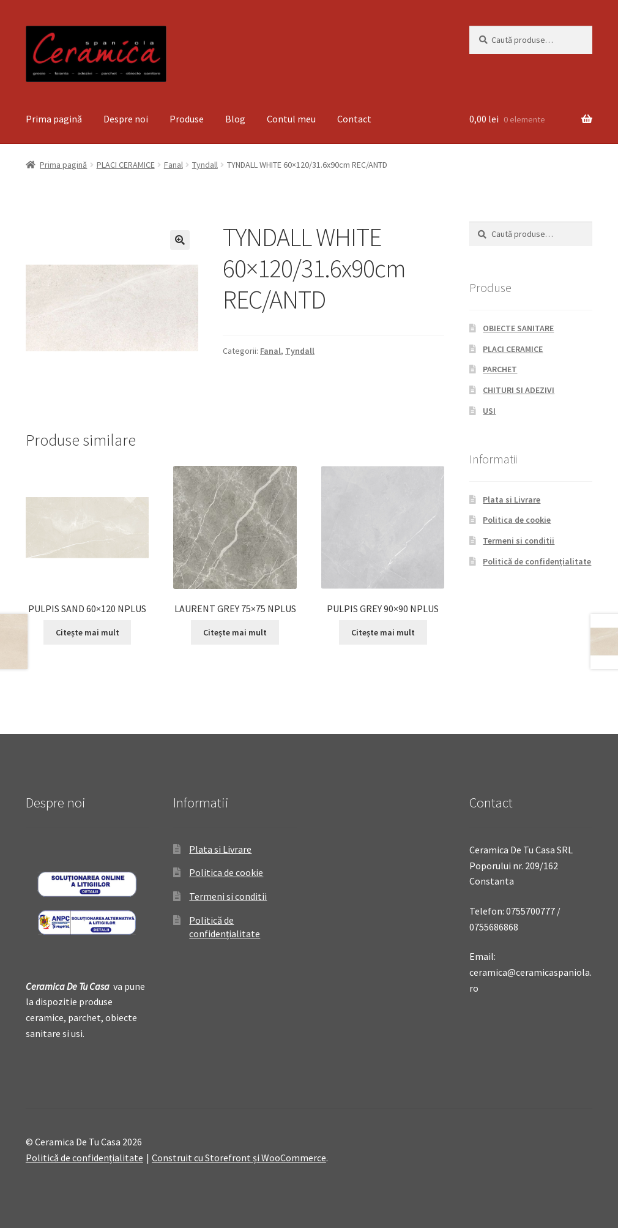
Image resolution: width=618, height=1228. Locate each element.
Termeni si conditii (518, 540)
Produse (186, 119)
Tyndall (205, 164)
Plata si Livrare (511, 499)
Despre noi (125, 119)
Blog (235, 119)
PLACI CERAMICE (126, 164)
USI (489, 410)
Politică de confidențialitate (537, 561)
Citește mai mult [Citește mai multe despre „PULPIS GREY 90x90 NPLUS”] (383, 632)
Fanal (173, 164)
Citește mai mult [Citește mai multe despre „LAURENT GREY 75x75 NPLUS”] (235, 632)
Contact (354, 119)
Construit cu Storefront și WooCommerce (239, 1157)
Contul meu (291, 119)
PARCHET (500, 369)
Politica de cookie (517, 519)
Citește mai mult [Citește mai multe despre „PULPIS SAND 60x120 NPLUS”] (87, 632)
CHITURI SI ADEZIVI (518, 389)
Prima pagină (54, 119)
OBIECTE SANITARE (518, 328)
